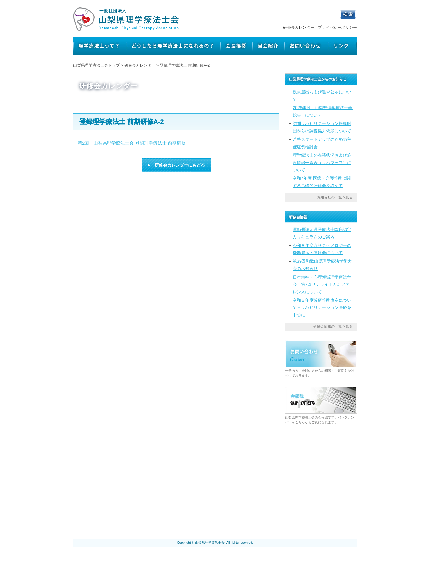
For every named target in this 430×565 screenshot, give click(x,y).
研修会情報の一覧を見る (333, 326)
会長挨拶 (238, 497)
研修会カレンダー (298, 27)
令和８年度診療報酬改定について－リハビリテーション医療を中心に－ (322, 307)
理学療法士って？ (126, 497)
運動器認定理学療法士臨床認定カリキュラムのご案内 (322, 233)
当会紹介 (261, 497)
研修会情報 (274, 505)
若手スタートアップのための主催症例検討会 (322, 143)
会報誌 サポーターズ (189, 513)
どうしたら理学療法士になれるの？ (187, 497)
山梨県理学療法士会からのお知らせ (222, 505)
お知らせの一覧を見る (335, 197)
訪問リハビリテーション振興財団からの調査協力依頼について (322, 127)
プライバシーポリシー (337, 27)
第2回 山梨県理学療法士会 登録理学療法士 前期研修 (132, 143)
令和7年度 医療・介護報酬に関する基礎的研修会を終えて (322, 182)
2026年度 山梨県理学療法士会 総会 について (323, 111)
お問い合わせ (289, 497)
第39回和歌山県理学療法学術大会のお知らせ (322, 265)
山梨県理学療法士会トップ (96, 65)
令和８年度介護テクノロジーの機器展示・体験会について (322, 249)
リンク (314, 497)
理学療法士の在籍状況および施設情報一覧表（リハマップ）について (322, 162)
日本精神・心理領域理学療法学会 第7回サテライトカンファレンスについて (322, 284)
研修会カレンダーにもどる (176, 165)
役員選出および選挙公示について (322, 95)
